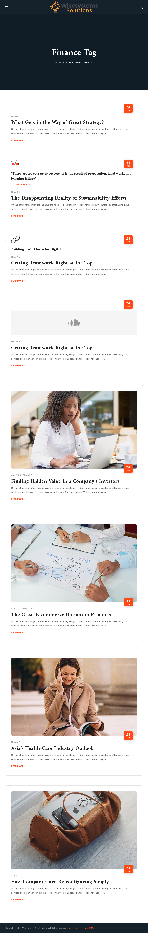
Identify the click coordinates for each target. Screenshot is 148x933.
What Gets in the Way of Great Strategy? (57, 122)
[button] (141, 7)
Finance (15, 116)
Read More (17, 140)
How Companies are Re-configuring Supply (60, 882)
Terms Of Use (88, 928)
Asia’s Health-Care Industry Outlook (52, 748)
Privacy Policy (74, 928)
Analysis (16, 475)
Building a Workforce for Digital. (36, 249)
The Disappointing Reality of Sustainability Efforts (69, 198)
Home (58, 62)
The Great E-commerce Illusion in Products (61, 615)
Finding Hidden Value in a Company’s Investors (65, 481)
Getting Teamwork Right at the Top (51, 263)
